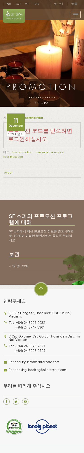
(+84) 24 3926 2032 (30, 323)
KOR (36, 4)
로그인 (58, 4)
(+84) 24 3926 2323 (30, 346)
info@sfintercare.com (43, 362)
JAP (18, 4)
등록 (74, 4)
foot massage (13, 157)
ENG (8, 4)
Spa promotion (21, 152)
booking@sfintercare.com (47, 370)
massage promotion (50, 152)
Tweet (7, 173)
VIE (27, 4)
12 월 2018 (20, 266)
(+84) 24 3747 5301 (29, 327)
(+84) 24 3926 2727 (30, 351)
